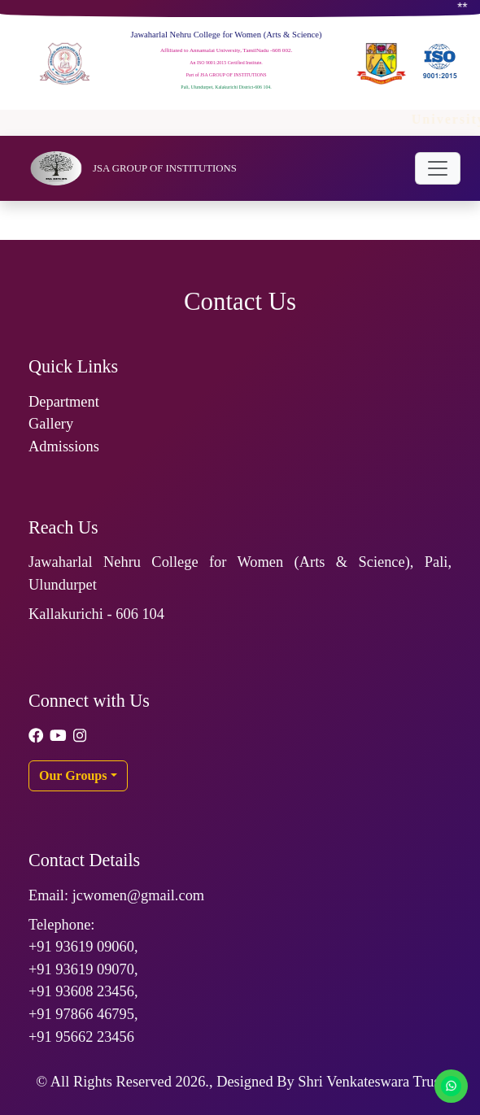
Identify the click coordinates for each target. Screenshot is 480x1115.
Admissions (63, 446)
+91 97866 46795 (81, 1014)
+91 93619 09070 (81, 969)
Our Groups (73, 775)
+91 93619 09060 (81, 947)
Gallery (50, 424)
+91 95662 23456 (81, 1037)
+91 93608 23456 (81, 991)
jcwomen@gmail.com (138, 895)
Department (63, 402)
